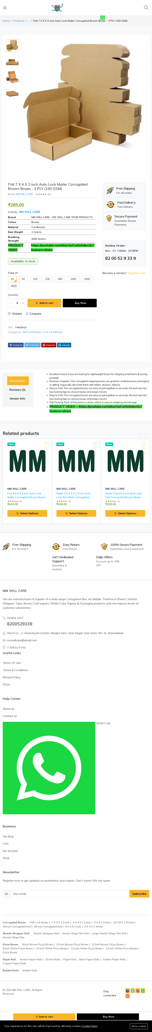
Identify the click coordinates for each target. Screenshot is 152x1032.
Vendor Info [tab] (17, 398)
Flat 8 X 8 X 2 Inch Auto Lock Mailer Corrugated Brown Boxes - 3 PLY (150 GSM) (26, 497)
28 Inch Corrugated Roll (48, 918)
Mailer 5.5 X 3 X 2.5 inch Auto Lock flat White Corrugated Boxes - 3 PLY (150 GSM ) (73, 497)
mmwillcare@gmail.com (22, 632)
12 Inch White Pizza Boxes (87, 940)
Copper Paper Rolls (14, 955)
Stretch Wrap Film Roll (75, 925)
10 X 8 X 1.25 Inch (123, 914)
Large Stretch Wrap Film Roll (109, 925)
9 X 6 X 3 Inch (102, 914)
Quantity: (13, 294)
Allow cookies (139, 1026)
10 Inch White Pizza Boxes (52, 940)
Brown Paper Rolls (31, 951)
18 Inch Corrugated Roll (17, 918)
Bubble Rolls (30, 962)
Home (6, 20)
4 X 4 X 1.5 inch (82, 914)
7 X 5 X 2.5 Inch (61, 914)
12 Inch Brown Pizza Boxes (108, 936)
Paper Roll (69, 951)
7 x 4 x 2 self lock (52, 332)
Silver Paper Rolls (89, 951)
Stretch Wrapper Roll (46, 925)
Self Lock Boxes (31, 332)
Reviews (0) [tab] (17, 389)
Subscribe (139, 886)
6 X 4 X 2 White (93, 918)
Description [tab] (17, 381)
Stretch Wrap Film (13, 929)
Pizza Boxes (10, 944)
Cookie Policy (90, 1025)
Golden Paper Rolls (114, 951)
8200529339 (19, 616)
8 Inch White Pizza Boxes (18, 940)
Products (19, 20)
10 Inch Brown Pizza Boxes (72, 936)
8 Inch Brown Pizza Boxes (37, 936)
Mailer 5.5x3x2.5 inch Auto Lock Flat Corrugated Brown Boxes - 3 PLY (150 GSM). (125, 497)
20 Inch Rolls (52, 951)
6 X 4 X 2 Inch (73, 918)
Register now (136, 273)
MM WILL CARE (24, 194)
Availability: (17, 261)
